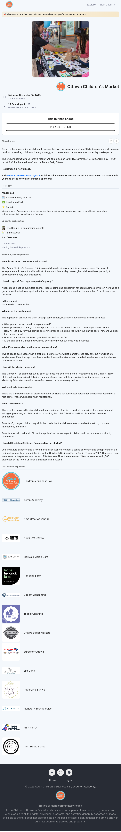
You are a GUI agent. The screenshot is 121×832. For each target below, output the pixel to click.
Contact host (9, 244)
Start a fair (107, 4)
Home (52, 781)
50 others (12, 238)
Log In (68, 781)
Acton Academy (85, 787)
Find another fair (60, 127)
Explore (91, 4)
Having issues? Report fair (16, 248)
